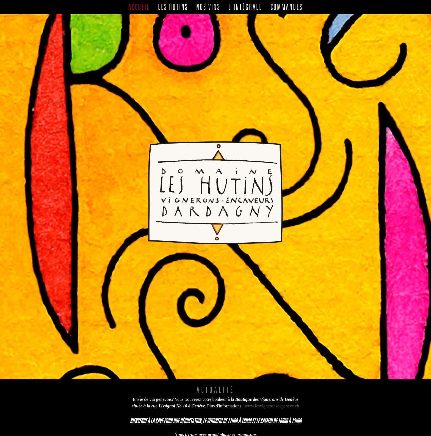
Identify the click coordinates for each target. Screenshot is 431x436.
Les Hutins (173, 7)
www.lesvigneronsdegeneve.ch (272, 376)
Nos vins (208, 7)
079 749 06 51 (239, 425)
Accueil (139, 7)
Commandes (286, 7)
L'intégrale (245, 7)
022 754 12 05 (284, 418)
